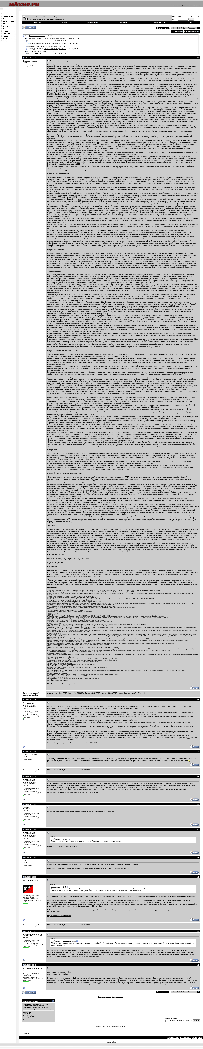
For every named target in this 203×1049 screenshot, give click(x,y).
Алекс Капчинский (33, 934)
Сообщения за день (160, 22)
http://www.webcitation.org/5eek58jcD (61, 391)
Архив (194, 1038)
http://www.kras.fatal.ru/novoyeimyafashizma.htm (66, 684)
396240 (50, 770)
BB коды (25, 1012)
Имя (173, 16)
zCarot (114, 1042)
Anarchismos (52, 693)
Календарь (124, 22)
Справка (64, 22)
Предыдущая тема (104, 997)
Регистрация (37, 22)
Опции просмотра (190, 31)
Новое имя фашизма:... (37, 36)
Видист (104, 693)
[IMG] (24, 1015)
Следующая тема (117, 997)
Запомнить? (194, 17)
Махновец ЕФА (31, 880)
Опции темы (176, 31)
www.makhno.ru (185, 1038)
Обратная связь (173, 1038)
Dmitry (71, 693)
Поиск (191, 22)
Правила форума (28, 1020)
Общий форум (47, 17)
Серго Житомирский (126, 693)
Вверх (200, 1038)
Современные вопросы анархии (64, 17)
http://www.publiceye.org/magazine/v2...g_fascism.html (68, 559)
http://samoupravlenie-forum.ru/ (59, 916)
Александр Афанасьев (29, 704)
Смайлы (25, 1013)
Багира (87, 693)
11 (184, 28)
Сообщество (92, 22)
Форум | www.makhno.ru (33, 17)
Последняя (192, 28)
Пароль (174, 19)
